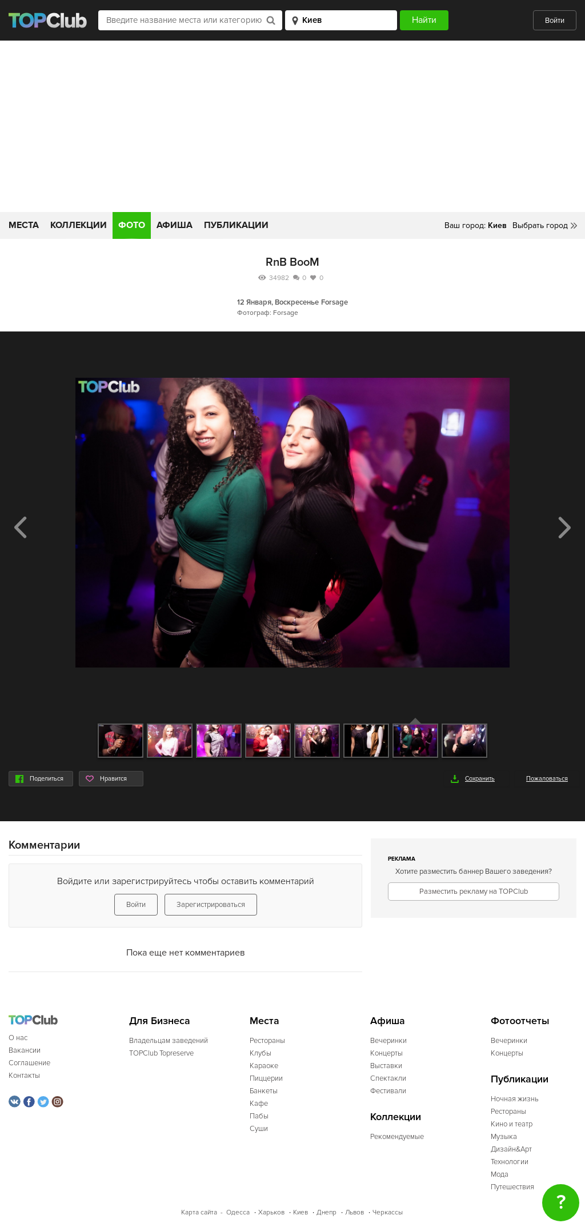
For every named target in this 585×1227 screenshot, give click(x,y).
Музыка (504, 1136)
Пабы (259, 1116)
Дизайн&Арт (511, 1149)
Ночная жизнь (515, 1099)
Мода (499, 1174)
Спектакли (388, 1078)
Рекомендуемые (397, 1136)
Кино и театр (511, 1124)
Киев (300, 1212)
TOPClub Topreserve (161, 1053)
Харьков (271, 1212)
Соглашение (29, 1063)
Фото (131, 225)
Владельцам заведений (168, 1040)
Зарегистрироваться (211, 904)
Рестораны (267, 1040)
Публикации (236, 225)
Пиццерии (266, 1078)
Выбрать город (540, 225)
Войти (554, 20)
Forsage (334, 302)
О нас (18, 1037)
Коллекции (78, 225)
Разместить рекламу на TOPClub (473, 891)
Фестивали (388, 1091)
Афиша (175, 225)
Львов (354, 1212)
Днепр (326, 1212)
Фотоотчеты (520, 1021)
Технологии (509, 1161)
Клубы (260, 1053)
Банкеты (264, 1091)
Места (24, 225)
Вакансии (25, 1050)
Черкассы (387, 1212)
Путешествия (512, 1187)
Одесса (238, 1212)
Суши (259, 1128)
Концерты (386, 1053)
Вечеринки (388, 1040)
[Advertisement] (292, 126)
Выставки (386, 1065)
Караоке (264, 1065)
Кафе (259, 1103)
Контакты (24, 1075)
